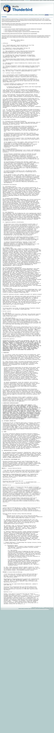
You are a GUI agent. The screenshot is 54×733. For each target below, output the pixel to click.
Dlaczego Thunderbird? (23, 14)
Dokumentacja (41, 14)
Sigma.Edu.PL (40, 728)
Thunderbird (27, 0)
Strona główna (10, 14)
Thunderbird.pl (51, 730)
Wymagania (31, 14)
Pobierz (36, 14)
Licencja (46, 14)
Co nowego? (16, 14)
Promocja (51, 14)
